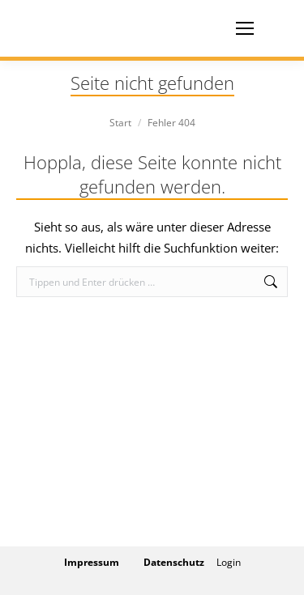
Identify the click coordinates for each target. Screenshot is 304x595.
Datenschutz (173, 562)
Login (228, 562)
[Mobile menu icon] (245, 28)
